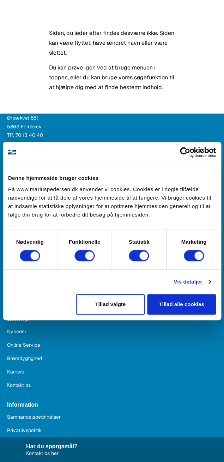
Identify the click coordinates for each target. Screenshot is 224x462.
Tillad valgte (110, 304)
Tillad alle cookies (181, 304)
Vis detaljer (188, 282)
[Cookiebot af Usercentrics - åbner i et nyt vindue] (185, 152)
